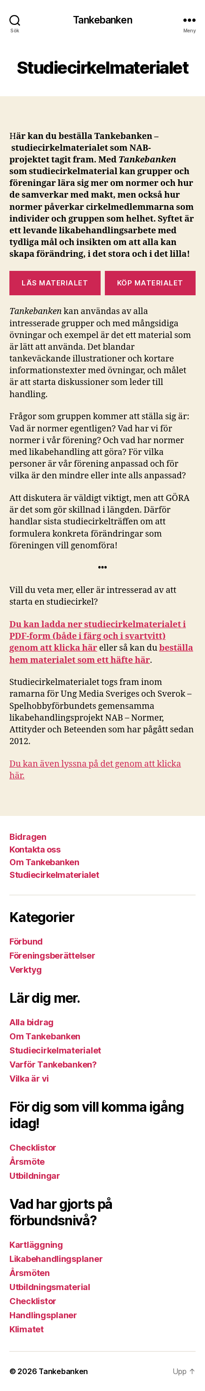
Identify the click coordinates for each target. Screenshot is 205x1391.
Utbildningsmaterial (49, 1287)
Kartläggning (36, 1245)
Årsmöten (29, 1273)
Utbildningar (34, 1176)
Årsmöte (27, 1162)
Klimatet (26, 1329)
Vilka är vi (29, 1079)
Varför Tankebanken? (53, 1064)
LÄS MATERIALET (55, 282)
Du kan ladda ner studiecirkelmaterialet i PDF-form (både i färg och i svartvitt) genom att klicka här (97, 636)
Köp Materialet (150, 282)
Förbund (26, 941)
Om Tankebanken (44, 862)
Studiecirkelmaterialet (54, 875)
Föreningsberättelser (52, 956)
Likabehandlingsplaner (55, 1259)
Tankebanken (102, 20)
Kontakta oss (34, 849)
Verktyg (25, 970)
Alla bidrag (31, 1022)
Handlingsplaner (43, 1315)
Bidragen (27, 837)
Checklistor (32, 1148)
